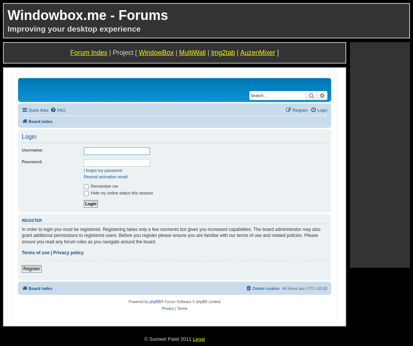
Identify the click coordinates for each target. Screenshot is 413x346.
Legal (199, 339)
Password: (32, 161)
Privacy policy (68, 252)
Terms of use (36, 252)
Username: (32, 150)
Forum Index (88, 52)
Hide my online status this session (118, 193)
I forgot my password (103, 170)
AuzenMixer (257, 52)
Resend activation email (106, 177)
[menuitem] (57, 110)
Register (31, 269)
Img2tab (223, 52)
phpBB (155, 302)
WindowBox (156, 52)
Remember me (101, 186)
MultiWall (192, 52)
